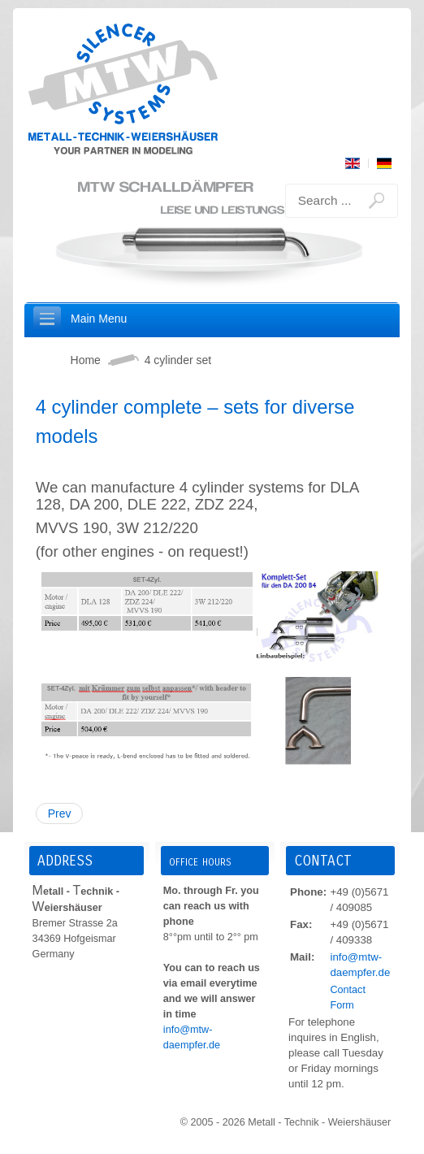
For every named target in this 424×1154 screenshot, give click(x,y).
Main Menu (99, 318)
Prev (59, 813)
